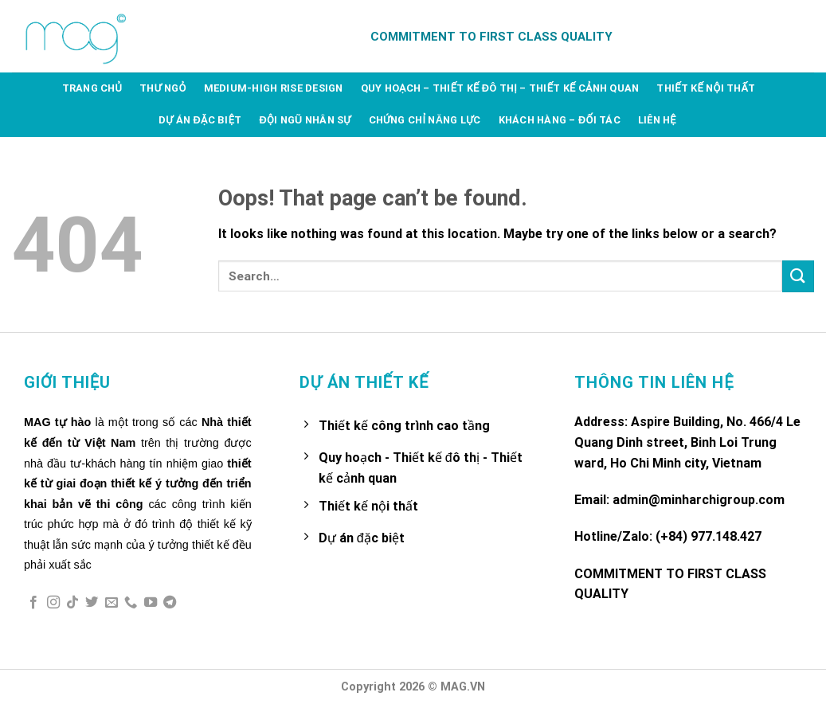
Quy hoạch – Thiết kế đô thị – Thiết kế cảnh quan (500, 88)
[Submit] (798, 275)
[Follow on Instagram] (53, 603)
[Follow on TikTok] (72, 603)
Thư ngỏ (162, 88)
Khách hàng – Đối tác (559, 120)
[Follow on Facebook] (33, 603)
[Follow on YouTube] (150, 603)
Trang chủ (92, 88)
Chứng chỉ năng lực (425, 120)
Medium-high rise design (273, 88)
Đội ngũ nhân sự (304, 120)
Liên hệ (657, 120)
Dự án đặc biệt (200, 120)
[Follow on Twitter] (91, 603)
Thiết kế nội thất (705, 88)
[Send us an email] (111, 603)
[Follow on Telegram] (169, 603)
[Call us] (130, 603)
